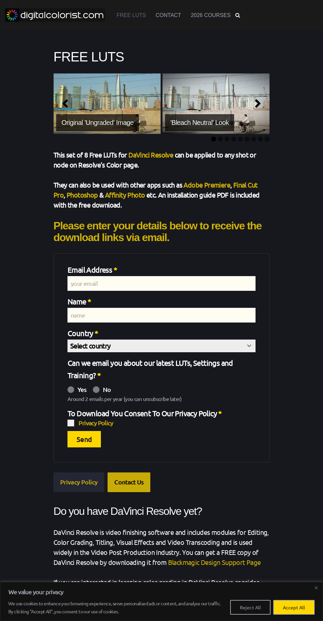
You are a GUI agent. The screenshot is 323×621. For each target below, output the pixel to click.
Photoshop (82, 195)
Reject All (250, 607)
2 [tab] (220, 139)
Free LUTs (131, 15)
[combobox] (161, 346)
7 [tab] (253, 139)
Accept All (294, 607)
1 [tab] (213, 139)
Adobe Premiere (206, 185)
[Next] (258, 103)
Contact (168, 15)
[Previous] (65, 103)
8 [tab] (260, 139)
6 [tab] (247, 139)
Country (82, 333)
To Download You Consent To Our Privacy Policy (144, 413)
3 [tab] (226, 139)
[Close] (316, 588)
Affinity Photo (125, 195)
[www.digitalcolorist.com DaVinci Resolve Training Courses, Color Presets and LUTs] (55, 15)
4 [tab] (233, 139)
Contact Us (129, 481)
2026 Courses (210, 15)
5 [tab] (240, 139)
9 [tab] (267, 139)
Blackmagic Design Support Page (214, 562)
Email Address (92, 269)
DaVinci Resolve (150, 155)
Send (84, 439)
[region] (161, 601)
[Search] (237, 15)
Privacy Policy (95, 422)
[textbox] (155, 346)
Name (79, 301)
